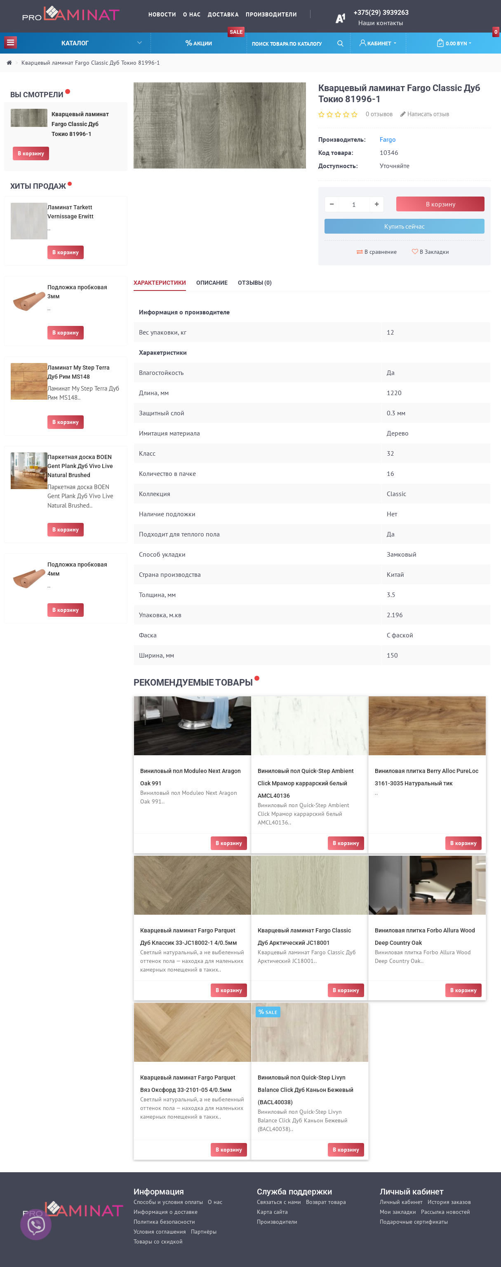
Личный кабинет (401, 1202)
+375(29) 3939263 (381, 12)
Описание (212, 282)
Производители (271, 14)
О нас (192, 14)
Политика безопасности (164, 1221)
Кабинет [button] (376, 43)
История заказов (449, 1202)
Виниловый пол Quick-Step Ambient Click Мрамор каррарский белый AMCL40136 (306, 783)
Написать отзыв (424, 114)
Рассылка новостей (445, 1211)
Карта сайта (272, 1211)
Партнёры (203, 1231)
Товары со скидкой (158, 1241)
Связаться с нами (279, 1202)
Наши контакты (380, 23)
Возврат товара (326, 1202)
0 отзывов (379, 114)
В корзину (31, 153)
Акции (215, 40)
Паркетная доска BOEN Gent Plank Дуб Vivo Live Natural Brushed (80, 466)
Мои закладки (398, 1211)
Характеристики (160, 282)
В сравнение (377, 251)
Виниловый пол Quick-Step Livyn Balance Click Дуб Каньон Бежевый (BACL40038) (305, 1089)
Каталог (73, 42)
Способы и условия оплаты (168, 1202)
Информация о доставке (166, 1211)
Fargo (388, 139)
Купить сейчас (404, 226)
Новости (162, 14)
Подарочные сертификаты (414, 1221)
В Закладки (430, 251)
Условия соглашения (160, 1231)
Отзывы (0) (255, 282)
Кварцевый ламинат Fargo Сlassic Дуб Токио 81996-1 (90, 62)
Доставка (223, 14)
